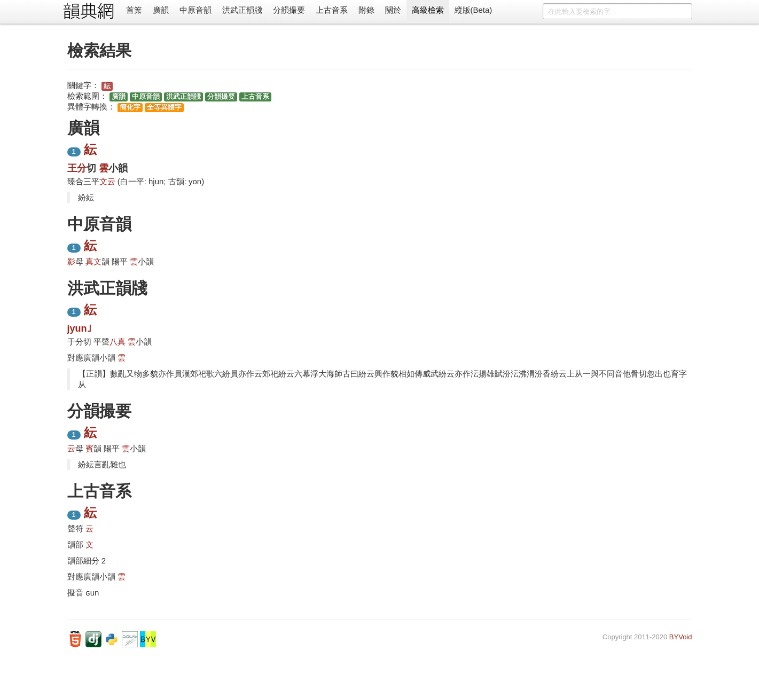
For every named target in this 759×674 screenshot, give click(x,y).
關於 (393, 9)
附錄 (366, 9)
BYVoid (680, 637)
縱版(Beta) (473, 9)
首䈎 (134, 9)
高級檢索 (428, 9)
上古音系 (332, 9)
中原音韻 (195, 9)
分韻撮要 (289, 9)
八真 (117, 341)
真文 (93, 261)
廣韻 (161, 9)
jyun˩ (79, 328)
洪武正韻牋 (242, 9)
